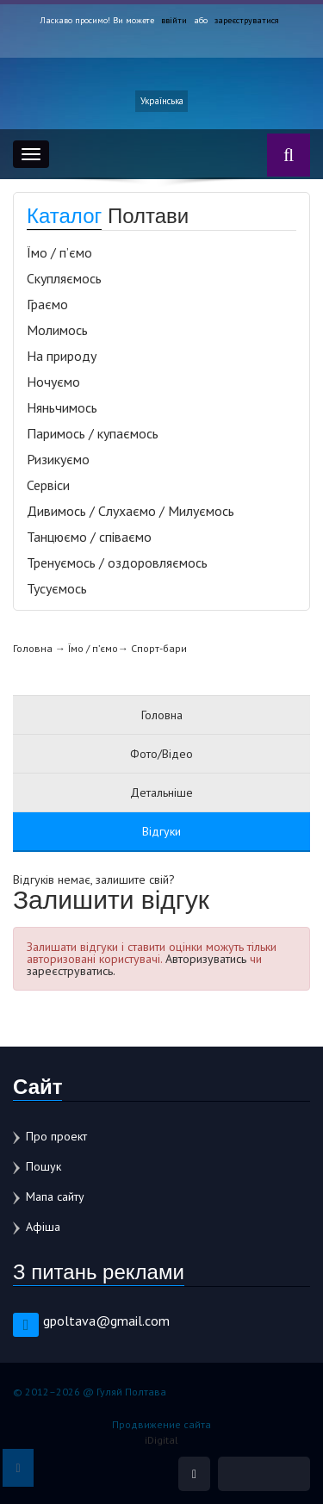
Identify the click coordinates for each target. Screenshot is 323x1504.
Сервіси (48, 485)
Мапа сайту (55, 1196)
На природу (61, 355)
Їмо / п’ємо (59, 252)
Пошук (43, 1166)
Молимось (57, 330)
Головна (33, 648)
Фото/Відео (161, 753)
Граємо (47, 304)
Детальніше (161, 792)
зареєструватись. (71, 971)
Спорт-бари (159, 648)
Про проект (56, 1136)
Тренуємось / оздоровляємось (117, 562)
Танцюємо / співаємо (89, 536)
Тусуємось (57, 588)
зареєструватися (246, 20)
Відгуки (161, 831)
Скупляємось (64, 278)
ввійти (175, 20)
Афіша (43, 1226)
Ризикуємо (58, 459)
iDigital (161, 1439)
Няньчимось (62, 407)
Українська (161, 101)
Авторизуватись (205, 958)
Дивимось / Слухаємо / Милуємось (130, 510)
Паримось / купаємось (92, 433)
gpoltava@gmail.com (106, 1320)
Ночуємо (53, 381)
